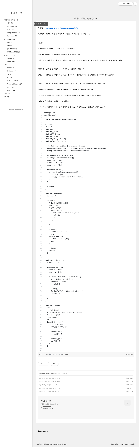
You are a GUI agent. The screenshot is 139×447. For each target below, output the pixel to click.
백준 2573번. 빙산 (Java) (85, 18)
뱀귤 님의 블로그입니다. (49, 404)
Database (11, 71)
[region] (86, 231)
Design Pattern (13, 81)
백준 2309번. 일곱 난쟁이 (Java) (48, 378)
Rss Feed (39, 444)
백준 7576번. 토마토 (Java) (47, 385)
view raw (129, 354)
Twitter (47, 444)
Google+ (64, 444)
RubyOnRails (13, 61)
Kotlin (10, 45)
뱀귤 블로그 (16, 12)
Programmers (13, 33)
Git (9, 77)
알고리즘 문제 (11, 20)
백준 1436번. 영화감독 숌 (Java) (48, 388)
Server (10, 68)
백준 (10, 29)
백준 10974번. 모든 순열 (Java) (48, 381)
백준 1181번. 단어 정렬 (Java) (48, 391)
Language (9, 39)
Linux (10, 87)
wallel (133, 444)
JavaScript (12, 49)
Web (10, 74)
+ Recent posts (43, 431)
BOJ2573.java (44, 354)
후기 (7, 94)
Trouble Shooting (14, 84)
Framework (9, 55)
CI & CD (11, 90)
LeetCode (12, 26)
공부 (10, 23)
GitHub (65, 354)
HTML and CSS (13, 52)
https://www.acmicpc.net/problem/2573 (62, 28)
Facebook (52, 444)
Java (10, 42)
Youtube (58, 444)
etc (6, 97)
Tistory (121, 444)
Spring (11, 58)
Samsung (12, 36)
